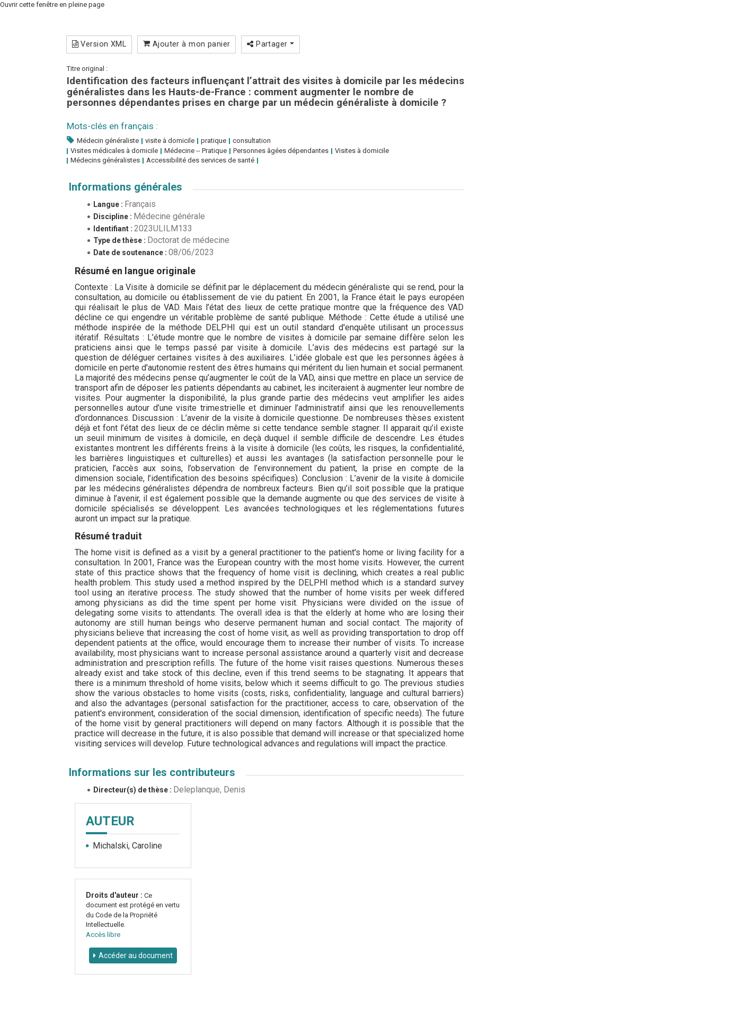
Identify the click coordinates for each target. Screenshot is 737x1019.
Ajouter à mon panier (186, 44)
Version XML (99, 44)
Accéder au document (136, 955)
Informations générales (125, 187)
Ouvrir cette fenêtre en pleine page (52, 4)
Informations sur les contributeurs (152, 772)
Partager (270, 44)
